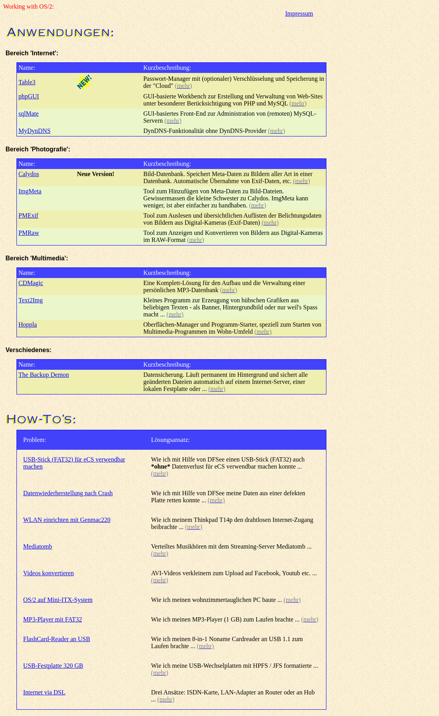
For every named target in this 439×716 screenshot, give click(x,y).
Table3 (26, 82)
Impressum (299, 13)
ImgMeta (30, 191)
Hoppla (27, 324)
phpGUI (28, 96)
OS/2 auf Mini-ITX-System (58, 599)
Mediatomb (37, 546)
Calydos (28, 174)
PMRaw (28, 232)
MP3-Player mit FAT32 (52, 619)
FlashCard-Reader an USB (56, 639)
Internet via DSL (44, 692)
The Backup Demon (43, 374)
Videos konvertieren (48, 573)
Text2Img (30, 300)
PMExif (28, 215)
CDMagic (30, 283)
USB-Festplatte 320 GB (53, 665)
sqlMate (28, 113)
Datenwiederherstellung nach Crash (68, 493)
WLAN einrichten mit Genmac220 (67, 519)
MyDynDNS (34, 130)
